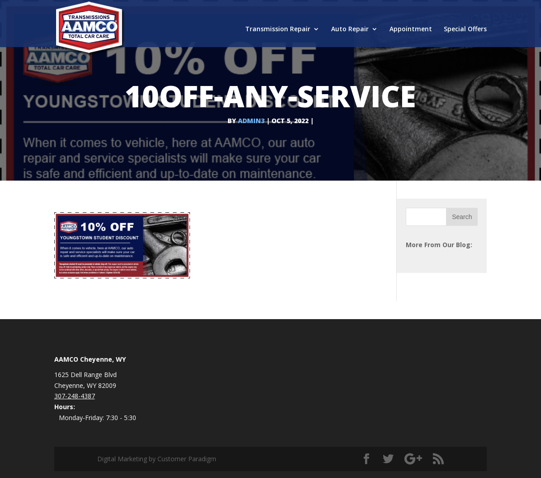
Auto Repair (350, 29)
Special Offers (465, 29)
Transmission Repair (277, 29)
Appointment (410, 29)
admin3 (251, 120)
